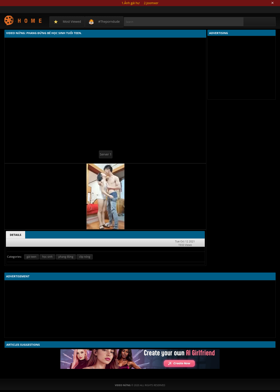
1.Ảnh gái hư (131, 3)
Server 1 (105, 154)
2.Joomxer (151, 3)
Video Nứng (23, 20)
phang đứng (65, 257)
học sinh (47, 257)
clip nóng (84, 257)
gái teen (31, 257)
